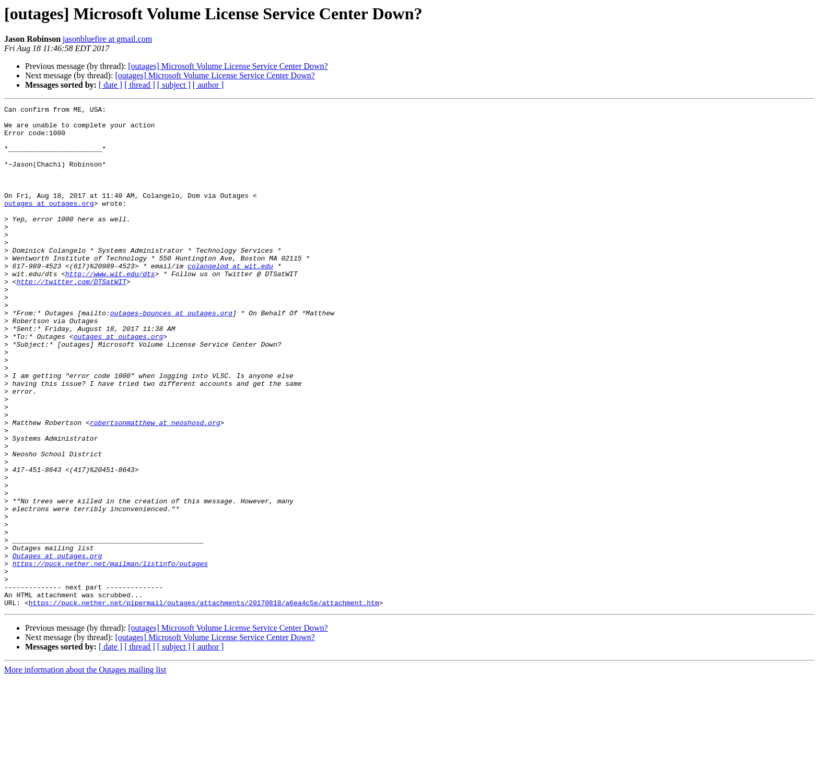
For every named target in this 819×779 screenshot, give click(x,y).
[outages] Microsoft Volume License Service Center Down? (227, 66)
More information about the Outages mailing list (85, 769)
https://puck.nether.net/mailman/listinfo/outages (110, 655)
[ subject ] (174, 84)
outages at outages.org (49, 223)
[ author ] (208, 84)
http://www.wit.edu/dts (110, 308)
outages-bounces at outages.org (171, 355)
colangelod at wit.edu (230, 298)
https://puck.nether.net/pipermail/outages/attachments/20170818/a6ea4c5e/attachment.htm (204, 702)
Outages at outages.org (57, 646)
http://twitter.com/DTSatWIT (71, 317)
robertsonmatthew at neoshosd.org (155, 486)
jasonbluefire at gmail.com (107, 38)
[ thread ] (139, 84)
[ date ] (110, 84)
